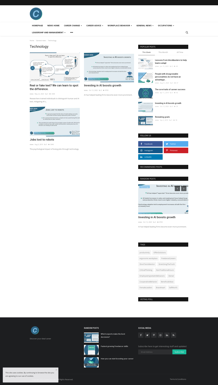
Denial (171, 276)
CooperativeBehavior (148, 281)
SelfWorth (173, 287)
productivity (145, 252)
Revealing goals (162, 117)
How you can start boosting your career (117, 359)
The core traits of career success (170, 89)
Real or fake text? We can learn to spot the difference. (54, 87)
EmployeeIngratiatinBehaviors (152, 276)
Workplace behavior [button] (120, 25)
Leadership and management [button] (48, 32)
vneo (32, 94)
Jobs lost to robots (42, 139)
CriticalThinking (146, 270)
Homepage (37, 25)
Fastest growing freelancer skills (114, 346)
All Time (180, 52)
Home (32, 40)
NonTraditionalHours (165, 270)
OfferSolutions (160, 252)
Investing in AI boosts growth (102, 85)
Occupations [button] (166, 25)
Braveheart (160, 287)
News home (53, 25)
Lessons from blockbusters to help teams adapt (171, 61)
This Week (146, 52)
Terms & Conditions (178, 379)
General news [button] (144, 25)
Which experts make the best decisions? (113, 335)
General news (41, 40)
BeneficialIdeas (167, 281)
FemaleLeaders (146, 287)
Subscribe (179, 352)
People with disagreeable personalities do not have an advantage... (168, 77)
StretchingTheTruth (167, 264)
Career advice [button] (94, 25)
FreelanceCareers (168, 258)
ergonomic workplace (148, 258)
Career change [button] (73, 25)
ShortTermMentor (147, 264)
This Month (163, 52)
